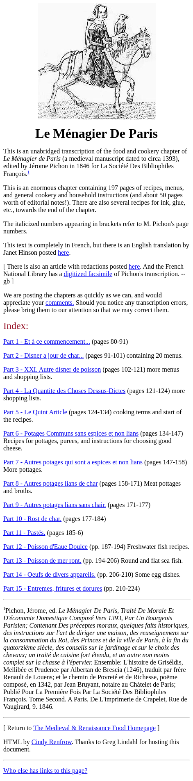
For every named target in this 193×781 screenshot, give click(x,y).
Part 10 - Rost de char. (32, 518)
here (63, 252)
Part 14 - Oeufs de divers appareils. (49, 574)
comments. (59, 302)
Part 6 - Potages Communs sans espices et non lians (71, 433)
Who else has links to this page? (45, 770)
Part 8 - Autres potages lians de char (50, 483)
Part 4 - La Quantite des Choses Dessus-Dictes (64, 390)
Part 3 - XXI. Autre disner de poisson (52, 369)
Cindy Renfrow (52, 741)
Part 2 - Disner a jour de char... (43, 355)
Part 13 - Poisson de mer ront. (42, 560)
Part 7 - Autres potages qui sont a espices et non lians (73, 462)
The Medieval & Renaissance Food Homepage (94, 727)
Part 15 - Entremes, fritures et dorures (52, 588)
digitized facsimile (88, 273)
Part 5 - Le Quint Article (35, 412)
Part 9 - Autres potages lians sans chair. (54, 504)
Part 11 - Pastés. (24, 532)
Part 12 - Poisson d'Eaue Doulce (45, 546)
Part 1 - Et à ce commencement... (46, 341)
